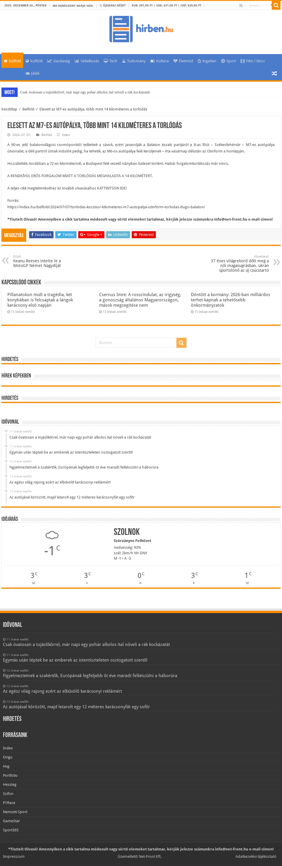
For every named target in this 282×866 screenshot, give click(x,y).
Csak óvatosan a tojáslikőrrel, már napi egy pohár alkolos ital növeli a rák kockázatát (85, 92)
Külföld (34, 61)
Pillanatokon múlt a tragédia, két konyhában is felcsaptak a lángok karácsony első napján (40, 300)
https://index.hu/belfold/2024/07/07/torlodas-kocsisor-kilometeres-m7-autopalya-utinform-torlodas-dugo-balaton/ (106, 207)
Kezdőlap (9, 109)
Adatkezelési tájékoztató (256, 856)
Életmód (183, 61)
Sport (228, 61)
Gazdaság (58, 61)
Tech (110, 61)
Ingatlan (207, 61)
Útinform (215, 151)
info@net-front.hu (230, 219)
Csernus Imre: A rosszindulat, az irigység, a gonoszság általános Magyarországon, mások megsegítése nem (140, 300)
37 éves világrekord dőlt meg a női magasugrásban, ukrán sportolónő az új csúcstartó (238, 264)
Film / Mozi (253, 61)
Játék (32, 73)
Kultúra (159, 61)
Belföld (12, 61)
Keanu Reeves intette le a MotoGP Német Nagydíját (43, 261)
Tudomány (134, 61)
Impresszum (14, 856)
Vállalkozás (87, 61)
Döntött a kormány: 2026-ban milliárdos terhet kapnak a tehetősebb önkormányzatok (230, 300)
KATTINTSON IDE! (112, 188)
